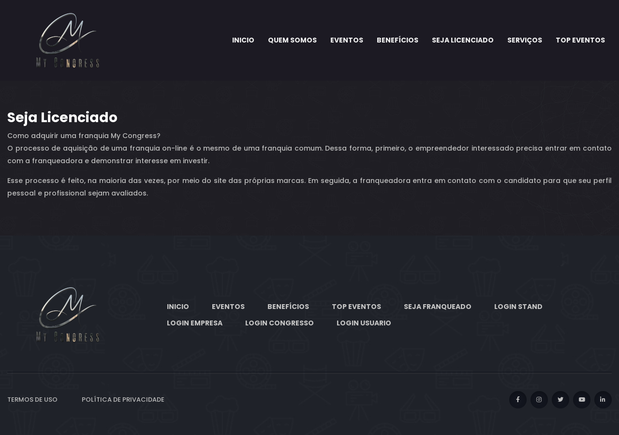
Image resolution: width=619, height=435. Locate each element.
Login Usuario (364, 323)
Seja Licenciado (463, 40)
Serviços (524, 40)
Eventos (346, 40)
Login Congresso (279, 323)
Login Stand (518, 306)
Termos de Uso (32, 399)
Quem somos (292, 40)
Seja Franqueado (438, 306)
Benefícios (397, 40)
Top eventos (580, 40)
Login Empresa (194, 323)
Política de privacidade (123, 399)
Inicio (243, 40)
